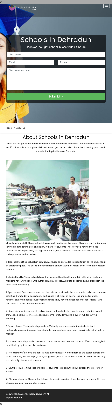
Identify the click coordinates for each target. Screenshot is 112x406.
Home (9, 127)
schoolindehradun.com (34, 393)
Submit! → (56, 96)
